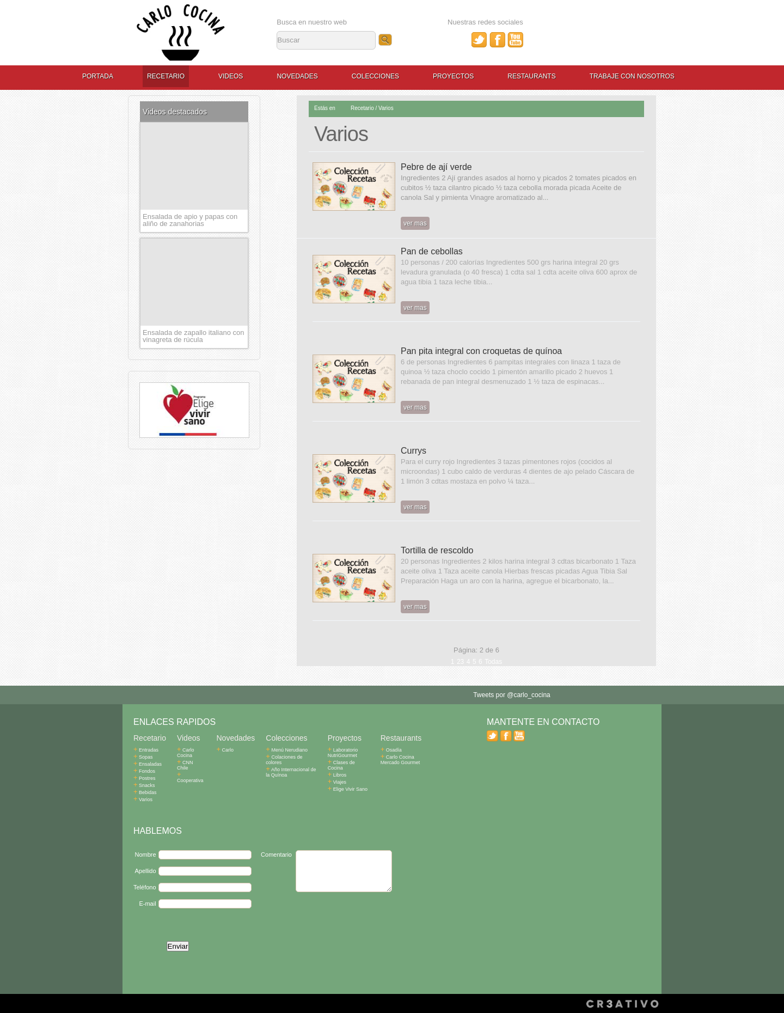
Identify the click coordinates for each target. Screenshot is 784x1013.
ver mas (415, 223)
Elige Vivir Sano (347, 789)
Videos (230, 76)
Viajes (337, 782)
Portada (97, 76)
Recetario (166, 76)
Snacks (144, 785)
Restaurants (531, 76)
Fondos (144, 771)
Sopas (143, 757)
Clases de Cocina (341, 765)
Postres (144, 778)
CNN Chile (191, 762)
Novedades (297, 76)
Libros (337, 775)
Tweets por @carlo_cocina (511, 695)
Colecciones (375, 76)
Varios (386, 108)
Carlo (225, 750)
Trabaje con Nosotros (632, 76)
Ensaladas (147, 764)
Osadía (391, 750)
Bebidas (145, 792)
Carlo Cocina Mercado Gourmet (400, 759)
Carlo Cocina (185, 752)
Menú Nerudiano (287, 750)
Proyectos (453, 76)
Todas (493, 662)
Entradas (145, 750)
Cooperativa (190, 772)
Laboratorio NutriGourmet (343, 752)
